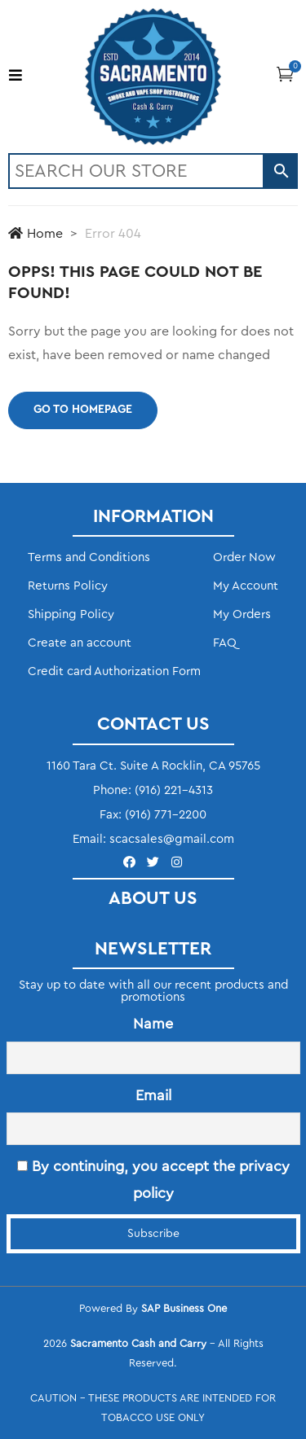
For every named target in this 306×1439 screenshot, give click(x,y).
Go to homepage (82, 409)
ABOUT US (153, 898)
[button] (285, 73)
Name (153, 1023)
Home (35, 233)
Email (153, 1095)
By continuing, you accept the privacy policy (153, 1179)
